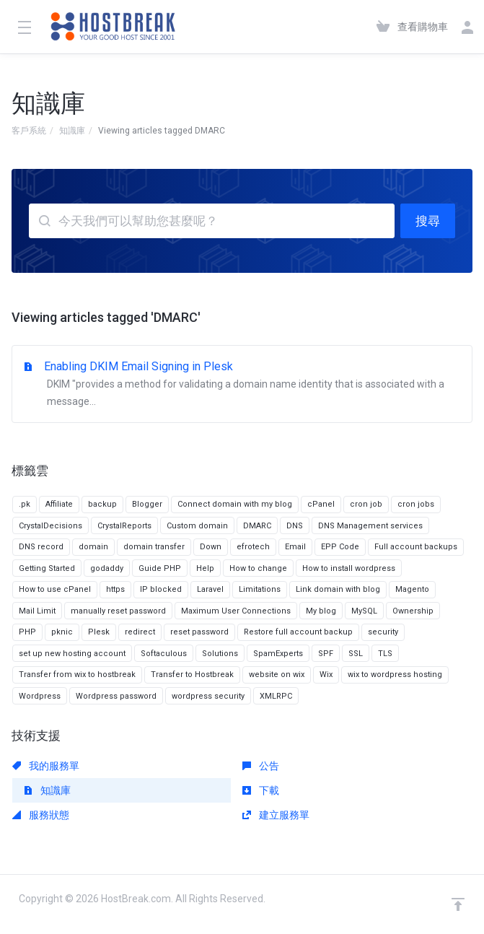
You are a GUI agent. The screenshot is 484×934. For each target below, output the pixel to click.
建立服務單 (275, 815)
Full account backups (415, 546)
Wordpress (40, 696)
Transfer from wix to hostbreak (77, 674)
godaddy (106, 568)
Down (210, 546)
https (115, 589)
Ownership (413, 611)
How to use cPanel (55, 589)
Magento (412, 589)
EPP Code (340, 546)
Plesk (99, 632)
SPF (325, 653)
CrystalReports (124, 526)
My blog (321, 611)
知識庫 (72, 131)
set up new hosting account (72, 653)
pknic (62, 632)
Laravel (210, 589)
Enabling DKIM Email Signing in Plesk (242, 384)
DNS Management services (370, 526)
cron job (366, 504)
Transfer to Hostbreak (192, 674)
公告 (260, 766)
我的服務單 (45, 766)
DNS (294, 526)
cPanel (321, 504)
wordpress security (208, 696)
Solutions (220, 653)
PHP (27, 632)
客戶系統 (29, 131)
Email (295, 546)
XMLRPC (276, 696)
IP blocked (161, 589)
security (383, 632)
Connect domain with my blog (234, 504)
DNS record (41, 546)
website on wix (276, 674)
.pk (24, 504)
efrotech (253, 546)
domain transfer (154, 546)
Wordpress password (116, 696)
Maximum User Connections (236, 611)
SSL (355, 653)
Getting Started (47, 568)
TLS (385, 653)
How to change (258, 568)
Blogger (147, 504)
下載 (260, 790)
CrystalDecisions (50, 526)
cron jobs (415, 504)
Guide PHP (159, 568)
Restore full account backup (298, 632)
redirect (140, 632)
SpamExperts (278, 653)
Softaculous (164, 653)
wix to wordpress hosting (395, 674)
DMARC (257, 526)
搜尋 (427, 221)
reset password (199, 632)
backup (102, 504)
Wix (326, 674)
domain (93, 546)
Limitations (260, 589)
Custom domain (197, 526)
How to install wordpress (348, 568)
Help (205, 568)
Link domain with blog (338, 589)
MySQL (364, 611)
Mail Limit (37, 611)
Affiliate (59, 504)
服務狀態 (40, 815)
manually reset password (118, 611)
